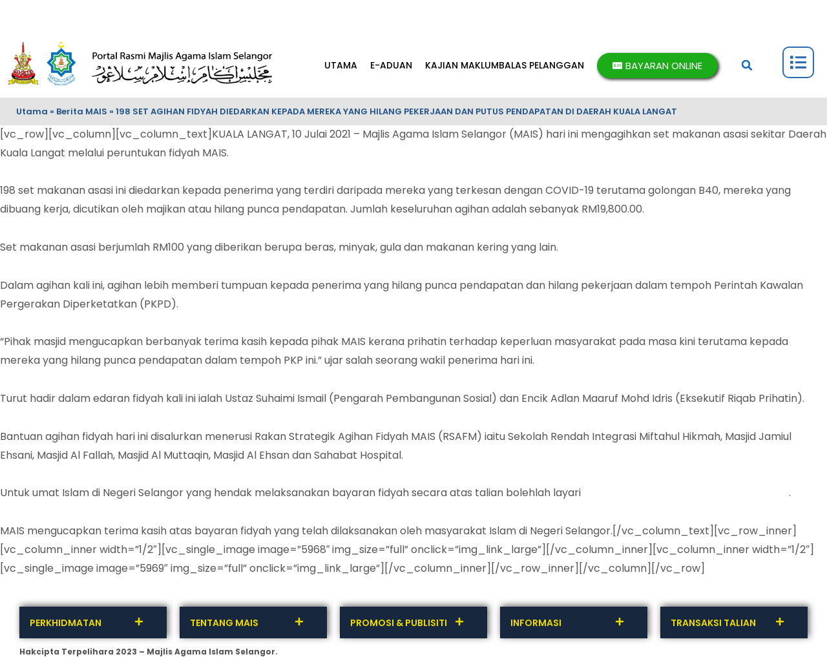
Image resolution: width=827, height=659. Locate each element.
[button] (747, 65)
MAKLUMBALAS (114, 16)
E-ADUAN (391, 65)
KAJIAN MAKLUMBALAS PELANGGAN (504, 65)
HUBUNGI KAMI (46, 16)
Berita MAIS (81, 111)
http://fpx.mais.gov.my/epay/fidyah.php (686, 492)
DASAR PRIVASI (339, 16)
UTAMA (340, 65)
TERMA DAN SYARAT (191, 16)
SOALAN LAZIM (406, 16)
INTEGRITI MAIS (270, 16)
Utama (32, 111)
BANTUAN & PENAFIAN (485, 16)
